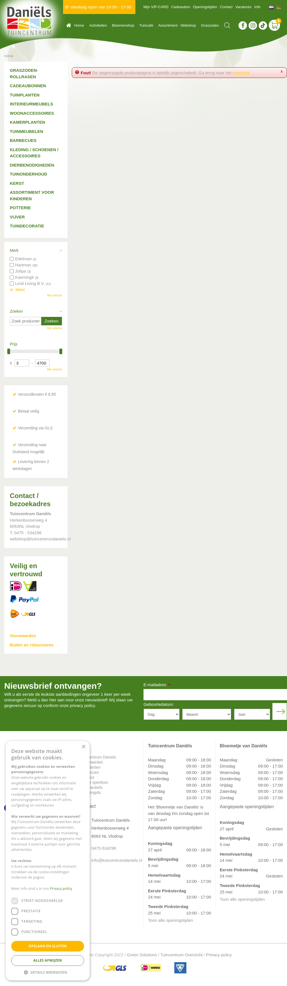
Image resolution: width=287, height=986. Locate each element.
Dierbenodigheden (32, 165)
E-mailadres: (157, 685)
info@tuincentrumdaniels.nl (113, 860)
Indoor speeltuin (94, 782)
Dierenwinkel (91, 762)
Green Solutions (142, 954)
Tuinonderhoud (28, 174)
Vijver (17, 217)
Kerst (17, 183)
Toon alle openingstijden (170, 920)
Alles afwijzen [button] (47, 960)
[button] (47, 972)
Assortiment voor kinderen (32, 195)
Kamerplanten (27, 122)
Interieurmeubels (31, 104)
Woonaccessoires (32, 113)
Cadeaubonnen (28, 85)
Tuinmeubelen (26, 131)
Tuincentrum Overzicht (181, 954)
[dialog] (48, 860)
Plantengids (90, 792)
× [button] (83, 747)
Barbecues (23, 140)
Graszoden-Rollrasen (24, 73)
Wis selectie (54, 295)
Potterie (20, 207)
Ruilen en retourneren (32, 644)
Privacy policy (219, 954)
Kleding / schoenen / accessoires (34, 152)
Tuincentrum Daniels (98, 757)
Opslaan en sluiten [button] (48, 946)
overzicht (241, 72)
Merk (14, 250)
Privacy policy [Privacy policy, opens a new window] (61, 888)
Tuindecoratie (27, 226)
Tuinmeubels (91, 787)
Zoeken (16, 311)
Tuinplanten (25, 95)
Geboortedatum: (159, 704)
